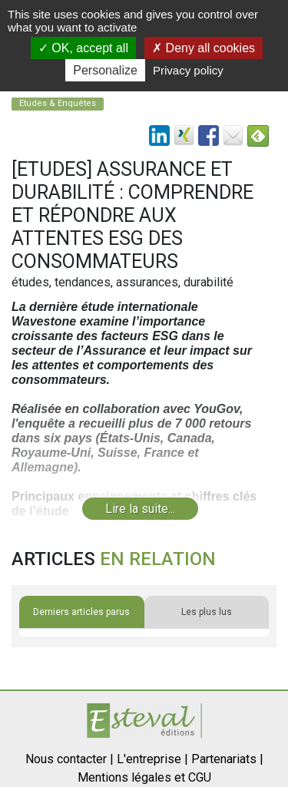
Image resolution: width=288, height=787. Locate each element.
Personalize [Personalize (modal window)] (105, 70)
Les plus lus (206, 612)
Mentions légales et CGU (144, 777)
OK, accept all (83, 48)
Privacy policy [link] (188, 70)
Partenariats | (227, 759)
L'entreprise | (152, 759)
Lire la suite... (140, 508)
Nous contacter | (69, 759)
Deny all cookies (203, 48)
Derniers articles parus (81, 612)
